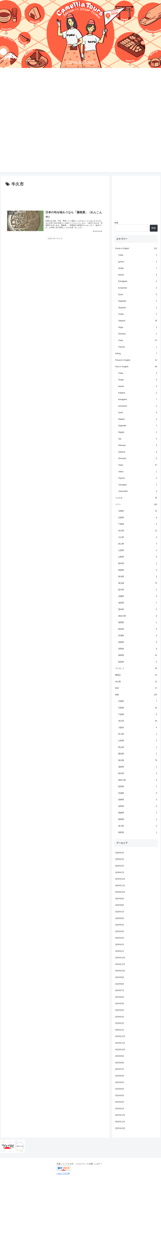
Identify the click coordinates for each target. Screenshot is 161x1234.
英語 (136, 688)
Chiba (137, 255)
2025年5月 (119, 925)
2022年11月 (120, 1122)
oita (137, 439)
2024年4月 (119, 1010)
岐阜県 (137, 563)
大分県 (137, 537)
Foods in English (136, 248)
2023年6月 (119, 1076)
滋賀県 (137, 603)
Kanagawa (137, 281)
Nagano (137, 419)
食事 (136, 695)
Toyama (137, 347)
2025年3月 (119, 938)
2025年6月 (119, 918)
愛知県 (137, 754)
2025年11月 (120, 885)
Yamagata (137, 485)
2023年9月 (119, 1056)
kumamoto (137, 288)
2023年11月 (120, 1043)
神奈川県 (137, 616)
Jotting (136, 353)
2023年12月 (120, 1036)
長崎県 (137, 642)
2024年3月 (119, 1017)
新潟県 (137, 576)
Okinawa (137, 445)
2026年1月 (119, 872)
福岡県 (137, 622)
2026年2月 (119, 866)
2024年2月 (119, 1023)
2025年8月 (119, 905)
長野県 (137, 649)
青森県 (137, 813)
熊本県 (137, 609)
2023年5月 (119, 1082)
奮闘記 (136, 675)
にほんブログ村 (63, 1173)
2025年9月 (119, 899)
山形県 (137, 550)
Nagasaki (137, 301)
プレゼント (136, 668)
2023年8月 (119, 1063)
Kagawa (137, 393)
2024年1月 (119, 1030)
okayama (137, 307)
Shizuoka (137, 458)
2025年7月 (119, 912)
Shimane (137, 334)
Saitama (137, 321)
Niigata (137, 432)
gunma (137, 262)
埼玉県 (137, 531)
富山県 (137, 544)
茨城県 (137, 635)
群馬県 (137, 629)
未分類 (136, 681)
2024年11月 (120, 964)
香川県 (137, 826)
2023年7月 (119, 1069)
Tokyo (137, 340)
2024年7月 (119, 990)
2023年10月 (120, 1049)
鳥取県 (137, 662)
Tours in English (136, 366)
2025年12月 (120, 879)
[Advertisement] (80, 150)
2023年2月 (119, 1102)
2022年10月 (120, 1128)
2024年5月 (119, 1003)
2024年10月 (120, 971)
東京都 (137, 583)
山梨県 (137, 557)
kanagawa (137, 399)
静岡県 (137, 655)
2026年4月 (119, 853)
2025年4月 (119, 931)
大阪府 (137, 727)
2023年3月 (119, 1095)
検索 (116, 223)
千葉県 (137, 524)
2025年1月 (119, 951)
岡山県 (137, 747)
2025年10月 (120, 892)
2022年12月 (120, 1115)
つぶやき (136, 498)
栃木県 (137, 590)
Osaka (137, 314)
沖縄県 (137, 596)
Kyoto (137, 294)
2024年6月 (119, 997)
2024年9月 (119, 977)
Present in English (136, 360)
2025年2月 (119, 944)
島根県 (137, 570)
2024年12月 (120, 958)
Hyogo (137, 268)
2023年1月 (119, 1108)
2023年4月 (119, 1089)
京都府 (137, 511)
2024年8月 (119, 984)
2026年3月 (119, 859)
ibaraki (137, 275)
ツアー (136, 504)
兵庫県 (137, 517)
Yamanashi (137, 491)
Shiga (137, 327)
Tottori (137, 472)
